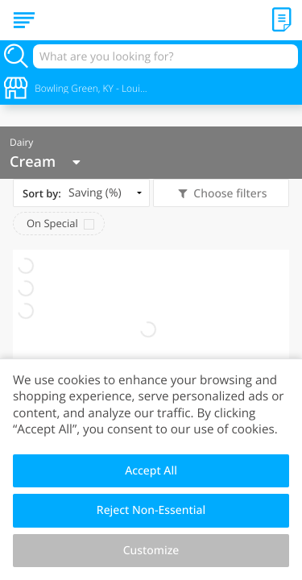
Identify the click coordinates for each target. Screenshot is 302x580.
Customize (151, 550)
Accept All (151, 470)
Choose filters (229, 193)
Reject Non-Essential (151, 510)
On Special (52, 223)
